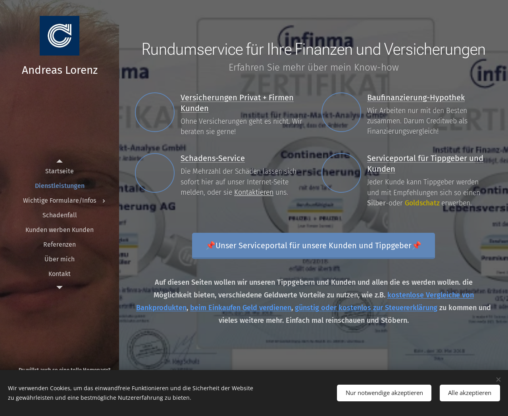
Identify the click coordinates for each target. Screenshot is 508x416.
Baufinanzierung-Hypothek (416, 97)
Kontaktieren (253, 192)
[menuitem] (59, 171)
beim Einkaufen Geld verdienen (240, 307)
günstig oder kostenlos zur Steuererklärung (366, 307)
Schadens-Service (213, 158)
